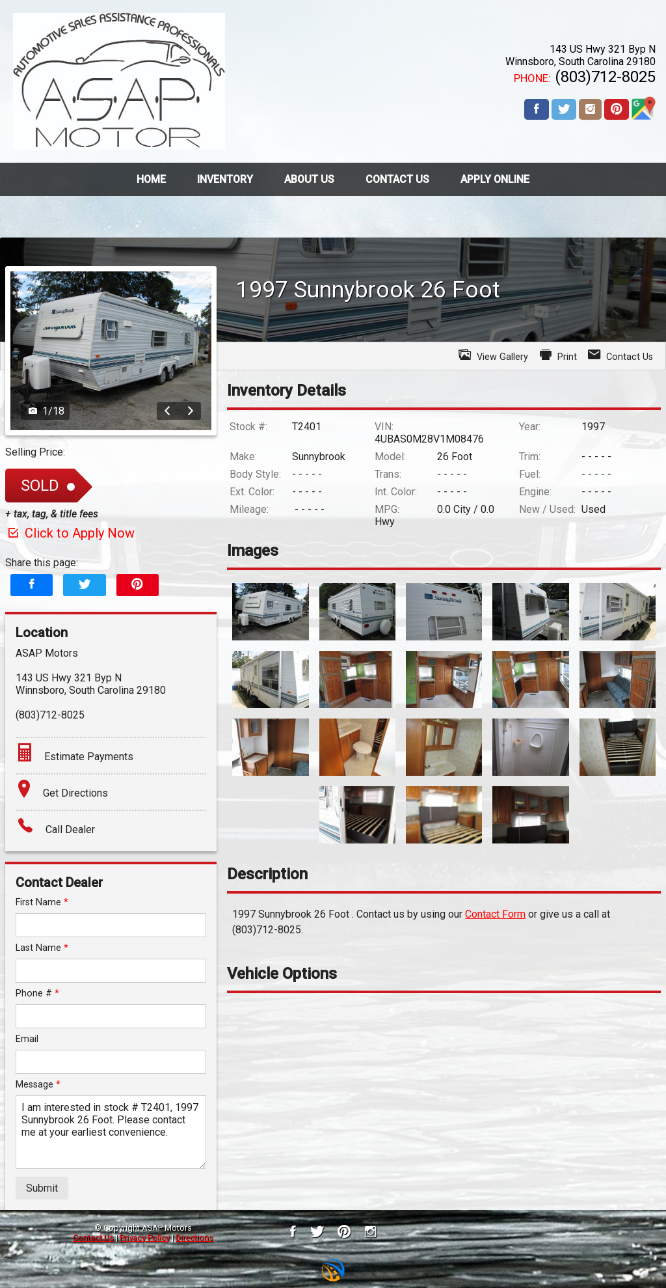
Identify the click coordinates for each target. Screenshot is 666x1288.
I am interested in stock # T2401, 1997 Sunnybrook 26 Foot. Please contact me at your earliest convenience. (111, 1132)
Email (27, 1039)
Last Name (42, 947)
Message (38, 1084)
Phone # (37, 993)
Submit (42, 1188)
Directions (194, 1237)
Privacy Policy (145, 1237)
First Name (42, 902)
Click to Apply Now (70, 533)
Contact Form (495, 914)
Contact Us (93, 1237)
